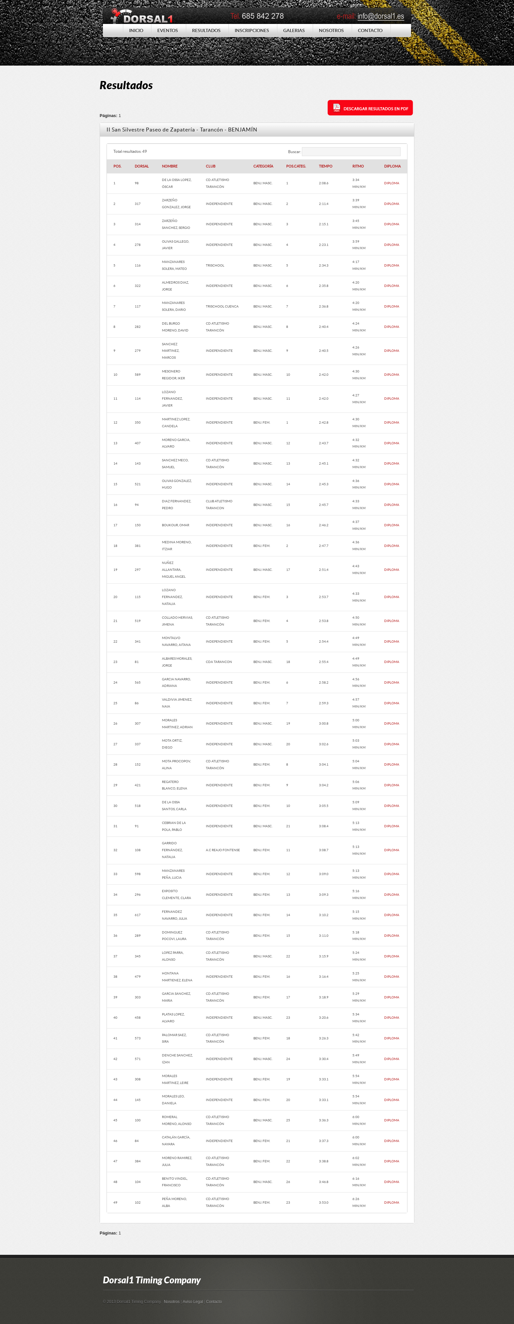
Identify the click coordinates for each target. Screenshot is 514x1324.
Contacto (214, 1301)
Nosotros (172, 1301)
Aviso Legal (193, 1301)
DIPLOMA (391, 183)
